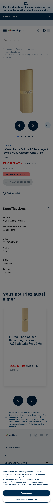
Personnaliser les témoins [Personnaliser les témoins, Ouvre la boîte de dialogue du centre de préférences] (26, 500)
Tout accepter (26, 493)
